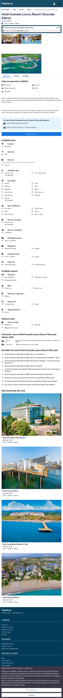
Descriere (6, 76)
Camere (16, 76)
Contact (4, 634)
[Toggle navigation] (59, 4)
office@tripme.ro (18, 613)
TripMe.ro (7, 610)
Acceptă (31, 695)
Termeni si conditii (7, 627)
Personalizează (31, 690)
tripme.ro (7, 3)
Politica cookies (6, 646)
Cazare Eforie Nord (7, 663)
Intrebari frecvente (7, 629)
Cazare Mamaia (6, 660)
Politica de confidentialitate (10, 649)
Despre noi (5, 625)
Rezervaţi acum (31, 134)
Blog (3, 658)
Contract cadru (6, 632)
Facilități (26, 76)
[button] (31, 354)
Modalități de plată (7, 644)
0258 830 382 (6, 613)
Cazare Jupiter (6, 665)
